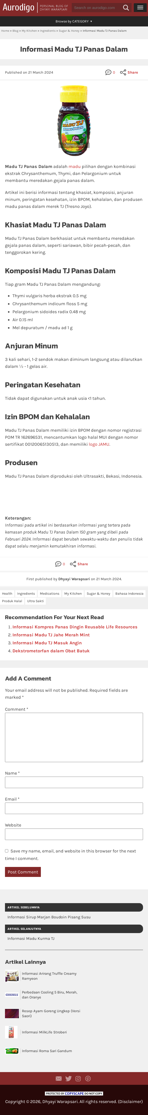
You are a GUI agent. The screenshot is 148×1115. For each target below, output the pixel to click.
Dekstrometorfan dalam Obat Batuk (51, 651)
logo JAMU (99, 444)
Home (5, 30)
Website (13, 825)
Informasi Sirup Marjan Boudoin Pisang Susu (49, 917)
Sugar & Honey (69, 30)
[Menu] (140, 7)
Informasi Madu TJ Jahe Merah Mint (51, 635)
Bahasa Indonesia (129, 593)
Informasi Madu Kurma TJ (30, 938)
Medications (49, 593)
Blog (15, 30)
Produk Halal (12, 601)
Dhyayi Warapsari (60, 1101)
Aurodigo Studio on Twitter (68, 1078)
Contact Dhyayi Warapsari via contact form (59, 1078)
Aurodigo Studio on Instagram (78, 1078)
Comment (16, 709)
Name (12, 773)
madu (75, 166)
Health (7, 593)
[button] (126, 8)
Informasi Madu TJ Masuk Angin (47, 643)
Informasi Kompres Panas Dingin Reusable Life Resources (75, 627)
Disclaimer (130, 1101)
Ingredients (48, 30)
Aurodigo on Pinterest (88, 1078)
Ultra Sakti (35, 601)
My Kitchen (29, 30)
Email (12, 799)
